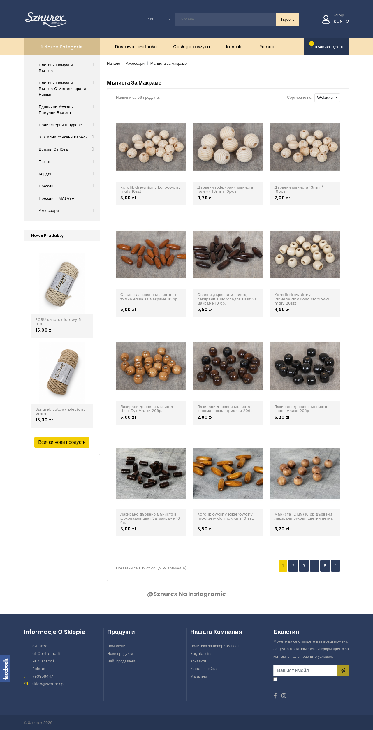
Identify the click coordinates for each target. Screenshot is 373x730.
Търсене (287, 19)
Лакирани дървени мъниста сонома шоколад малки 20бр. (225, 409)
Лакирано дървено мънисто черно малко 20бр (301, 409)
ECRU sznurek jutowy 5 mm (58, 322)
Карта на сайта (203, 668)
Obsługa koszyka (191, 47)
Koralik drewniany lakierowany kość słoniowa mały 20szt (302, 299)
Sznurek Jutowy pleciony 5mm (61, 411)
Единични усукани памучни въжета (56, 109)
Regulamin (200, 653)
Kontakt (234, 47)
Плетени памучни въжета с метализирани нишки (62, 88)
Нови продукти (120, 653)
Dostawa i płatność (136, 47)
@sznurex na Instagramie (186, 594)
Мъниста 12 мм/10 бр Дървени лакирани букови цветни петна (304, 516)
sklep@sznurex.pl (48, 684)
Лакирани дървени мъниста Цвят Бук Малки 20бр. (146, 409)
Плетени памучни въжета (56, 67)
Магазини (198, 676)
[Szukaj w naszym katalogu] (225, 19)
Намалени (116, 646)
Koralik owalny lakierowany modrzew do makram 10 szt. (225, 516)
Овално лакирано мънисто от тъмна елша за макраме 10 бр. (149, 297)
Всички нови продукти (62, 442)
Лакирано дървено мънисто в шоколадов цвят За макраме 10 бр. (150, 518)
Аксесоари (49, 210)
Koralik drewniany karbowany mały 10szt (150, 189)
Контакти (198, 661)
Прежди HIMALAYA (57, 198)
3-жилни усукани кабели (63, 137)
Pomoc (266, 47)
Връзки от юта (53, 149)
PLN (150, 19)
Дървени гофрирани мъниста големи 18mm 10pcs (225, 189)
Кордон (45, 174)
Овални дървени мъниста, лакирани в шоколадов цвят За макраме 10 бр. (227, 299)
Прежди (46, 186)
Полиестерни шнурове (60, 125)
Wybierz (325, 98)
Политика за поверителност (214, 646)
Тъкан (44, 161)
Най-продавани (121, 661)
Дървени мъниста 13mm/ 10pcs (299, 189)
